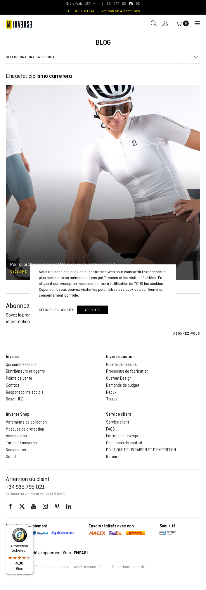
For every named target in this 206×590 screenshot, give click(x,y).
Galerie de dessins (121, 364)
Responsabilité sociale (25, 392)
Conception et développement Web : (47, 552)
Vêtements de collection (26, 422)
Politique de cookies (51, 567)
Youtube (33, 506)
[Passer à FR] (131, 3)
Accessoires (16, 436)
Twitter (22, 506)
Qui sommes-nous (21, 364)
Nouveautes (16, 450)
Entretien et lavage (122, 436)
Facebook (10, 506)
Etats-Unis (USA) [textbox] (79, 4)
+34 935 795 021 (25, 487)
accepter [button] (92, 309)
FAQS (110, 429)
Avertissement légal (90, 567)
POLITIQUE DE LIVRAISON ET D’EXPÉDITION (141, 450)
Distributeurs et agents (25, 371)
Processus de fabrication (127, 371)
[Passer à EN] (124, 3)
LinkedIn (68, 506)
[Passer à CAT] (117, 3)
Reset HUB (15, 399)
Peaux (111, 392)
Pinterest (57, 506)
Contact (12, 385)
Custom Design (118, 378)
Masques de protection (25, 429)
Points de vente (19, 378)
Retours (113, 456)
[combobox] (79, 4)
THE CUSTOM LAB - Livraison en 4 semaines (103, 11)
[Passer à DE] (138, 3)
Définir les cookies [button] (56, 309)
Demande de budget (122, 385)
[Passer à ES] (108, 3)
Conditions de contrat (124, 443)
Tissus (111, 399)
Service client (117, 422)
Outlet (11, 456)
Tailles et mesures (21, 443)
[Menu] (29, 527)
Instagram (45, 506)
